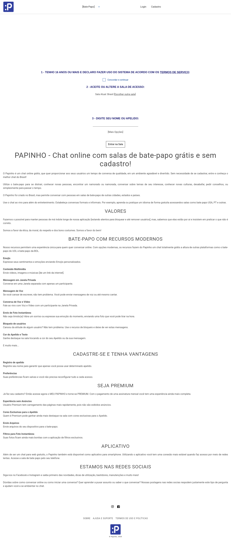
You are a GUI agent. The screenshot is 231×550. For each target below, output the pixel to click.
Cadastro (156, 6)
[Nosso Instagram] (112, 507)
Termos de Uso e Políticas (132, 518)
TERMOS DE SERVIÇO (174, 72)
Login (143, 6)
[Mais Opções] (115, 132)
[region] (115, 41)
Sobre (86, 518)
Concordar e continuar (117, 80)
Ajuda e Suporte (103, 518)
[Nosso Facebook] (119, 507)
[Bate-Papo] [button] (88, 6)
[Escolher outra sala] (125, 94)
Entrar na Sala (115, 144)
